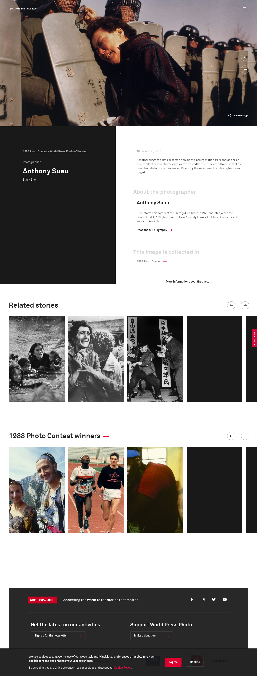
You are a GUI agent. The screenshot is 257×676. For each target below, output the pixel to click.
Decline (195, 662)
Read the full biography (152, 230)
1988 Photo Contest (26, 9)
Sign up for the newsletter (51, 635)
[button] (231, 305)
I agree (173, 662)
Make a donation (145, 635)
